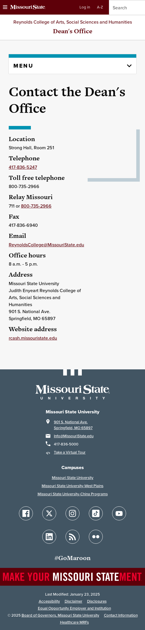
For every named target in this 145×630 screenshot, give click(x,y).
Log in (84, 7)
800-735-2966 (36, 206)
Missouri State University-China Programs (73, 494)
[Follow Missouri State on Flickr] (96, 537)
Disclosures (97, 601)
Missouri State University (72, 477)
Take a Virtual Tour (70, 452)
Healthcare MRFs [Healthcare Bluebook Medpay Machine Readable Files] (74, 622)
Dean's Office (72, 31)
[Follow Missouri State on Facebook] (26, 513)
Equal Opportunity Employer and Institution (74, 608)
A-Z (100, 7)
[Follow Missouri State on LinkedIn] (49, 537)
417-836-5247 (23, 167)
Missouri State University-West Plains (72, 486)
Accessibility (49, 601)
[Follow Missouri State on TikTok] (96, 513)
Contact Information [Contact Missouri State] (121, 615)
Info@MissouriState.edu (73, 436)
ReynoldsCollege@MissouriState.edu (46, 244)
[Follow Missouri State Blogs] (72, 537)
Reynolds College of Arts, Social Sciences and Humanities (72, 22)
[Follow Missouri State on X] (49, 513)
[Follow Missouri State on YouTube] (119, 513)
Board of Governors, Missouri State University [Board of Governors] (60, 615)
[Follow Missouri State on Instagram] (72, 513)
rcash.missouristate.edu (33, 338)
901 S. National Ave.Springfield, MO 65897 (73, 425)
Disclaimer (73, 601)
